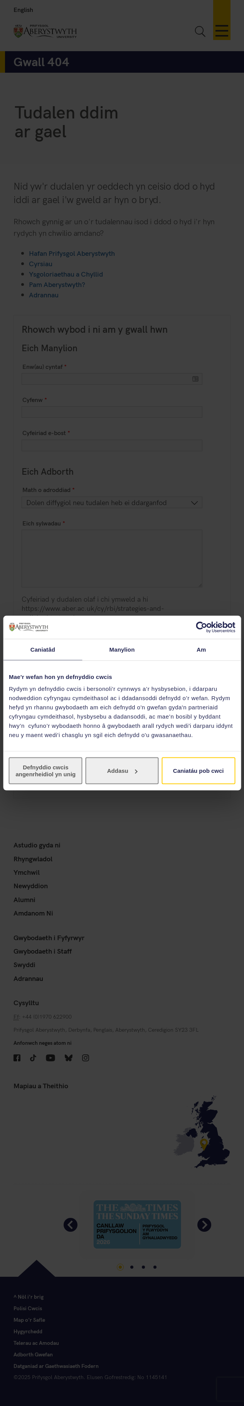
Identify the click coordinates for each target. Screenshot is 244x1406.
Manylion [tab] (122, 649)
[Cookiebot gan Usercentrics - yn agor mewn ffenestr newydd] (201, 627)
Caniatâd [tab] (42, 649)
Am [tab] (201, 649)
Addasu (122, 770)
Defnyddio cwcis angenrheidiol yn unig (45, 770)
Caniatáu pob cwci (198, 770)
